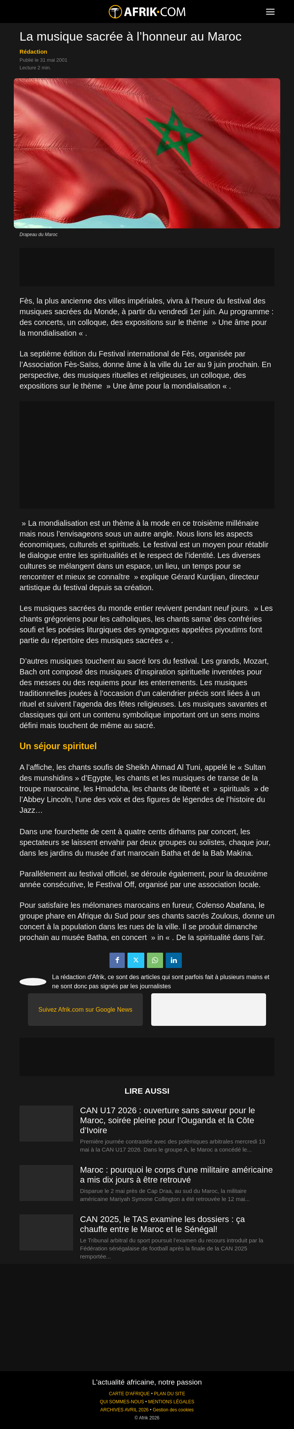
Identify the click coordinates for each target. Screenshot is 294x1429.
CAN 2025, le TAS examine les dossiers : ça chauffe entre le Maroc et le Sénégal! (162, 1224)
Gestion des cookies (173, 1410)
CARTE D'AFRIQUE (129, 1393)
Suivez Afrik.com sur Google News (85, 1009)
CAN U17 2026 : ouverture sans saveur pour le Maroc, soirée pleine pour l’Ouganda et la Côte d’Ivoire (167, 1120)
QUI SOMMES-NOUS (122, 1401)
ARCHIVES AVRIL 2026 (124, 1410)
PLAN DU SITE (169, 1393)
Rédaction (33, 51)
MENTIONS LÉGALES (171, 1401)
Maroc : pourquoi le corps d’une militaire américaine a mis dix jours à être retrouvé (176, 1175)
